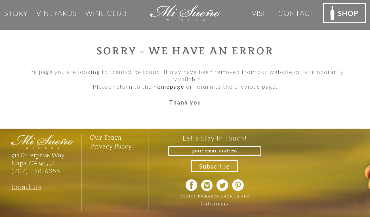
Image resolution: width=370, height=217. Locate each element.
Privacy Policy (111, 146)
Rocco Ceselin (222, 195)
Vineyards (56, 13)
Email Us (26, 186)
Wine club (106, 13)
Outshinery (215, 203)
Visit (261, 13)
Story (16, 13)
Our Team (105, 137)
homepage (169, 86)
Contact (296, 13)
